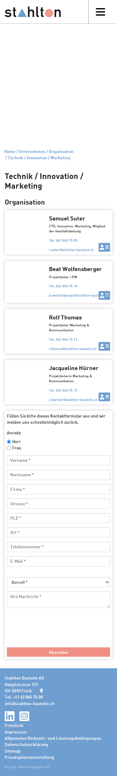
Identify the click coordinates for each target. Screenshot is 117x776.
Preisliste (14, 725)
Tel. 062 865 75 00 (63, 240)
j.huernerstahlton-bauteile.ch (73, 399)
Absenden (58, 652)
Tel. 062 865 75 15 (63, 390)
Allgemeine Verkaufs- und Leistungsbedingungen (53, 738)
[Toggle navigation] (100, 11)
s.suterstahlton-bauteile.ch (71, 249)
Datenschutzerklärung (26, 744)
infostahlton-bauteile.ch (30, 703)
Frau (16, 447)
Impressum (16, 731)
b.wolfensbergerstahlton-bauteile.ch (79, 295)
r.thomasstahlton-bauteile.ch (72, 348)
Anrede (14, 432)
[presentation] (54, 631)
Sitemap (13, 751)
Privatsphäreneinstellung (29, 757)
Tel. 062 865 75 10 (63, 286)
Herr (16, 441)
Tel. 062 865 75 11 (63, 339)
